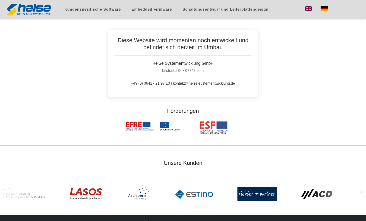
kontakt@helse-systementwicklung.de (204, 83)
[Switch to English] (309, 8)
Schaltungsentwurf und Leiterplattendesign (225, 9)
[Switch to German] (324, 8)
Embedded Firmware (152, 9)
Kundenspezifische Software (92, 9)
